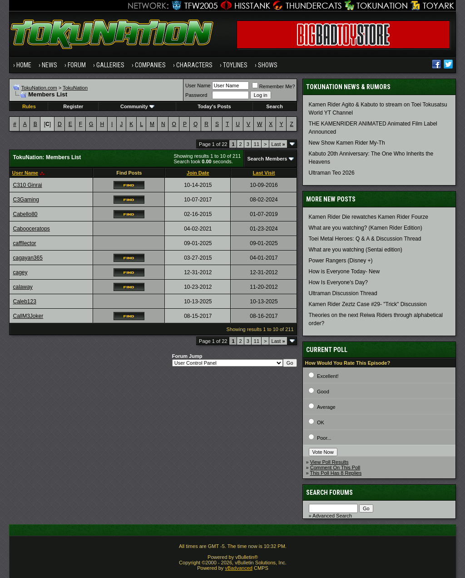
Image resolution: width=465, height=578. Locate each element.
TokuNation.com (39, 87)
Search (274, 106)
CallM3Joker (28, 316)
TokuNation (75, 87)
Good (323, 391)
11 (256, 144)
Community (137, 106)
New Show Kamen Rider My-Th (347, 143)
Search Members (267, 158)
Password (196, 95)
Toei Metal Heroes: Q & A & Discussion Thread (365, 239)
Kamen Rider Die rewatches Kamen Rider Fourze (368, 217)
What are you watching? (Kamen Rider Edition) (365, 228)
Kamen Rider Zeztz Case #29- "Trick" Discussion (368, 304)
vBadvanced (238, 568)
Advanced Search (332, 515)
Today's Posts (214, 106)
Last (278, 144)
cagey (20, 272)
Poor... (324, 438)
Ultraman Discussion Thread (343, 293)
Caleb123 (24, 301)
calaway (22, 287)
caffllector (24, 243)
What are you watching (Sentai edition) (355, 249)
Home (23, 65)
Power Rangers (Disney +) (341, 260)
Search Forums (329, 492)
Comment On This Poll (335, 467)
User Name (198, 85)
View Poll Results (329, 462)
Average (326, 407)
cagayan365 (27, 258)
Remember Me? (273, 86)
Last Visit (264, 173)
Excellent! (328, 376)
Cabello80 (25, 214)
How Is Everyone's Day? (338, 282)
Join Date (198, 173)
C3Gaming (26, 199)
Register (73, 106)
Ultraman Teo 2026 (332, 173)
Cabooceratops (31, 229)
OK (320, 422)
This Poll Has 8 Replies (336, 473)
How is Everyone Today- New (344, 271)
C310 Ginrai (27, 185)
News (49, 65)
